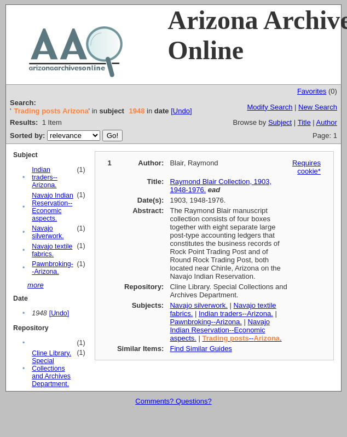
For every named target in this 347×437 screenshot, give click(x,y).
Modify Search (269, 107)
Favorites (311, 91)
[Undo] (181, 111)
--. (241, 338)
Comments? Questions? (173, 401)
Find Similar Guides (201, 348)
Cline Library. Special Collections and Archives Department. (51, 368)
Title (304, 122)
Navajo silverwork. (47, 232)
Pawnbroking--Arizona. (52, 267)
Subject (280, 122)
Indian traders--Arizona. (44, 177)
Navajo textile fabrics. (52, 250)
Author (326, 122)
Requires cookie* (306, 167)
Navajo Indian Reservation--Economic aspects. (52, 207)
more (35, 285)
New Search (317, 107)
